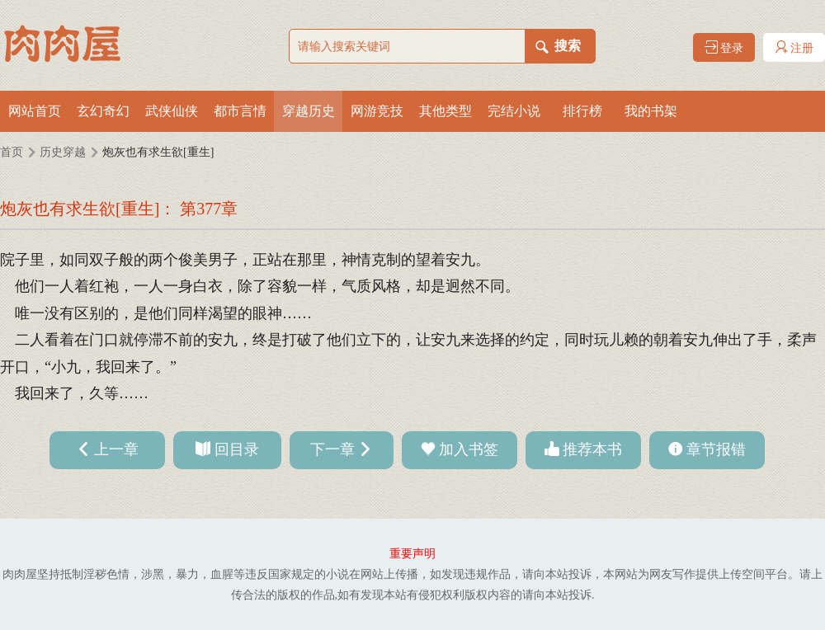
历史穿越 (63, 152)
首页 (11, 152)
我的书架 (651, 111)
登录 (724, 47)
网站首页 (34, 111)
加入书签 (468, 449)
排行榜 (582, 111)
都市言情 (240, 111)
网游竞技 (377, 111)
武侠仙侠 (171, 111)
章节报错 (716, 449)
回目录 (236, 449)
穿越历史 (308, 111)
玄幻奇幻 (103, 111)
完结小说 (514, 111)
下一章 (332, 449)
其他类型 (445, 111)
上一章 (116, 449)
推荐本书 (592, 449)
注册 (794, 47)
